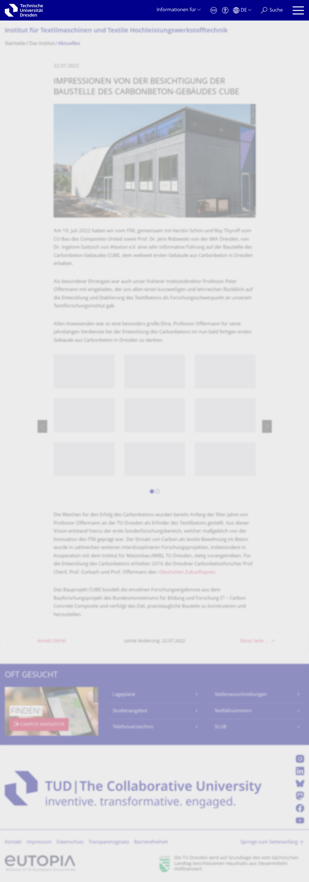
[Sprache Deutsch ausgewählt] (242, 10)
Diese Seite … (254, 641)
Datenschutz (70, 842)
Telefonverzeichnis (133, 727)
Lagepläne (124, 694)
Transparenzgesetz (109, 842)
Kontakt (13, 842)
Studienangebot (130, 711)
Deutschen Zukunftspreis (187, 572)
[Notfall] (213, 10)
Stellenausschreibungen (241, 694)
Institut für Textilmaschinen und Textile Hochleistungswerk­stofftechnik (116, 31)
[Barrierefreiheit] (225, 10)
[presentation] (42, 426)
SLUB (221, 727)
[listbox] (155, 426)
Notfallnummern (233, 711)
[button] (152, 492)
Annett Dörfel (51, 641)
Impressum (39, 842)
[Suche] (272, 10)
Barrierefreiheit (151, 842)
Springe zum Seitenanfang (269, 842)
